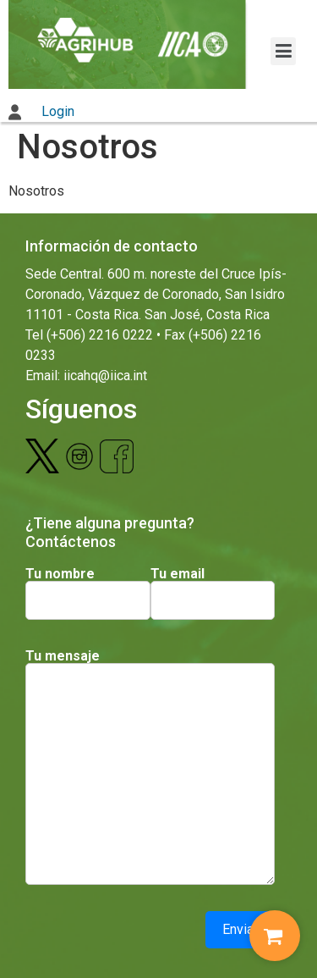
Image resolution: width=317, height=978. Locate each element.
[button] (283, 51)
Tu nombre (60, 574)
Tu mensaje (62, 656)
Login (41, 111)
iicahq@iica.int (105, 375)
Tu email (177, 574)
